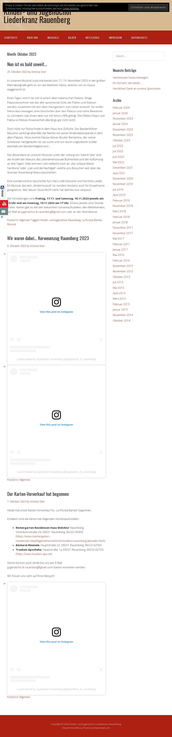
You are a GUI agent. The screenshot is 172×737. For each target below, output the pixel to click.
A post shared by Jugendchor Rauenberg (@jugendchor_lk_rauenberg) (56, 359)
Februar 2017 (121, 244)
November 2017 (123, 233)
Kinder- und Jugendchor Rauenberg (60, 220)
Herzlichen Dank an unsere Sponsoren (137, 88)
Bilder (72, 37)
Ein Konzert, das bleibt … (128, 83)
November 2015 (123, 271)
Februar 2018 (121, 217)
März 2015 (119, 298)
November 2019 (123, 184)
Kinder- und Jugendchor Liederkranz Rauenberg (38, 15)
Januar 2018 (120, 222)
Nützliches (92, 37)
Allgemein (24, 220)
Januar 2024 (120, 124)
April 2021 (119, 173)
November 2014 (123, 315)
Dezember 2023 (123, 129)
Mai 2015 (118, 288)
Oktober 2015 (121, 277)
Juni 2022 (118, 157)
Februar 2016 (121, 260)
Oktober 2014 (121, 320)
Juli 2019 (118, 189)
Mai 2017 (118, 238)
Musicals (53, 37)
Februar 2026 (121, 107)
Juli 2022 (118, 151)
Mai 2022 (118, 162)
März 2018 (119, 211)
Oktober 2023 (121, 140)
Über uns (32, 37)
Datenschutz (139, 37)
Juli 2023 (118, 146)
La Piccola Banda (92, 220)
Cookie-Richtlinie (71, 8)
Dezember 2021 (123, 167)
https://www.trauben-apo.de (33, 554)
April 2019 (119, 195)
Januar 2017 (120, 249)
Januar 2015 (120, 309)
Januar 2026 (120, 113)
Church (66, 727)
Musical (11, 224)
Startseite (10, 37)
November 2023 (123, 135)
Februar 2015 (121, 304)
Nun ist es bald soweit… (27, 64)
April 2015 (119, 293)
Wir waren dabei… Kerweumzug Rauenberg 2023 (48, 238)
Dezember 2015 (123, 266)
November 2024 (123, 118)
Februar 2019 (121, 200)
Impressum (115, 37)
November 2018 (123, 206)
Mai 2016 (118, 255)
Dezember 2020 (123, 178)
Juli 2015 (118, 282)
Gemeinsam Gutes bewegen (130, 77)
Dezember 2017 (123, 227)
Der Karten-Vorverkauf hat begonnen (38, 493)
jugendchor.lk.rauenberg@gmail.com (43, 211)
